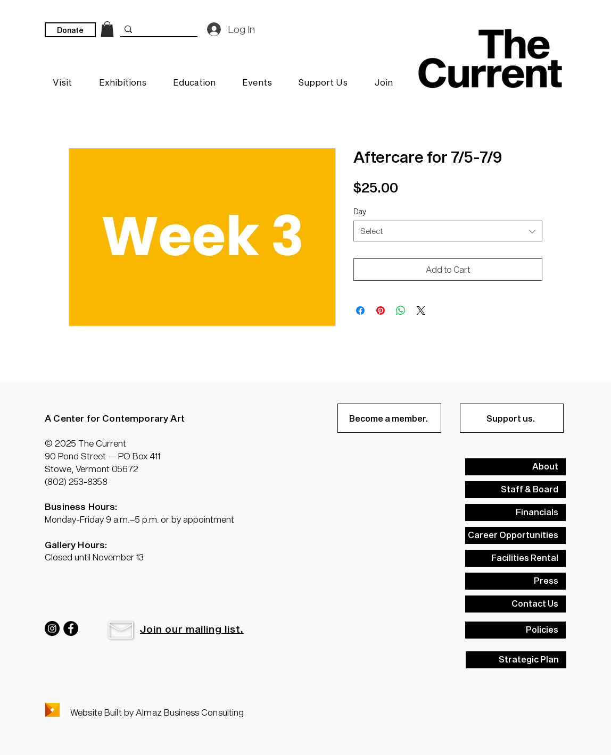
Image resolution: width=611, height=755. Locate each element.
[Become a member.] (389, 418)
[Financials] (515, 512)
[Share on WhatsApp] (400, 310)
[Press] (515, 581)
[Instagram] (52, 628)
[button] (121, 630)
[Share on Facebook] (360, 310)
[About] (515, 466)
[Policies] (515, 630)
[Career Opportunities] (515, 535)
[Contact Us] (515, 604)
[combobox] (447, 231)
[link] (107, 29)
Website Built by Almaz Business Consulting (157, 712)
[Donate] (70, 29)
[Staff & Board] (515, 489)
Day (359, 211)
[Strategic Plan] (516, 659)
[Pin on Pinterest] (380, 310)
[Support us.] (512, 418)
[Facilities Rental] (515, 558)
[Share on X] (421, 310)
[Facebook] (70, 628)
